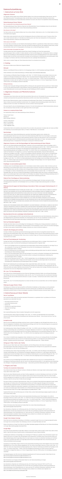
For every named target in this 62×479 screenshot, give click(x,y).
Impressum (28, 476)
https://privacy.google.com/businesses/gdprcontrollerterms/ (16, 455)
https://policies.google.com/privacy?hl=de (12, 406)
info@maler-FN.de (10, 125)
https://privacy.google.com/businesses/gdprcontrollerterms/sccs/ (18, 457)
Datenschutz (33, 476)
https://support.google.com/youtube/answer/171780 (29, 389)
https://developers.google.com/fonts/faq (35, 424)
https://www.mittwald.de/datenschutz (38, 72)
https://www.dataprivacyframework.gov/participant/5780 (15, 415)
